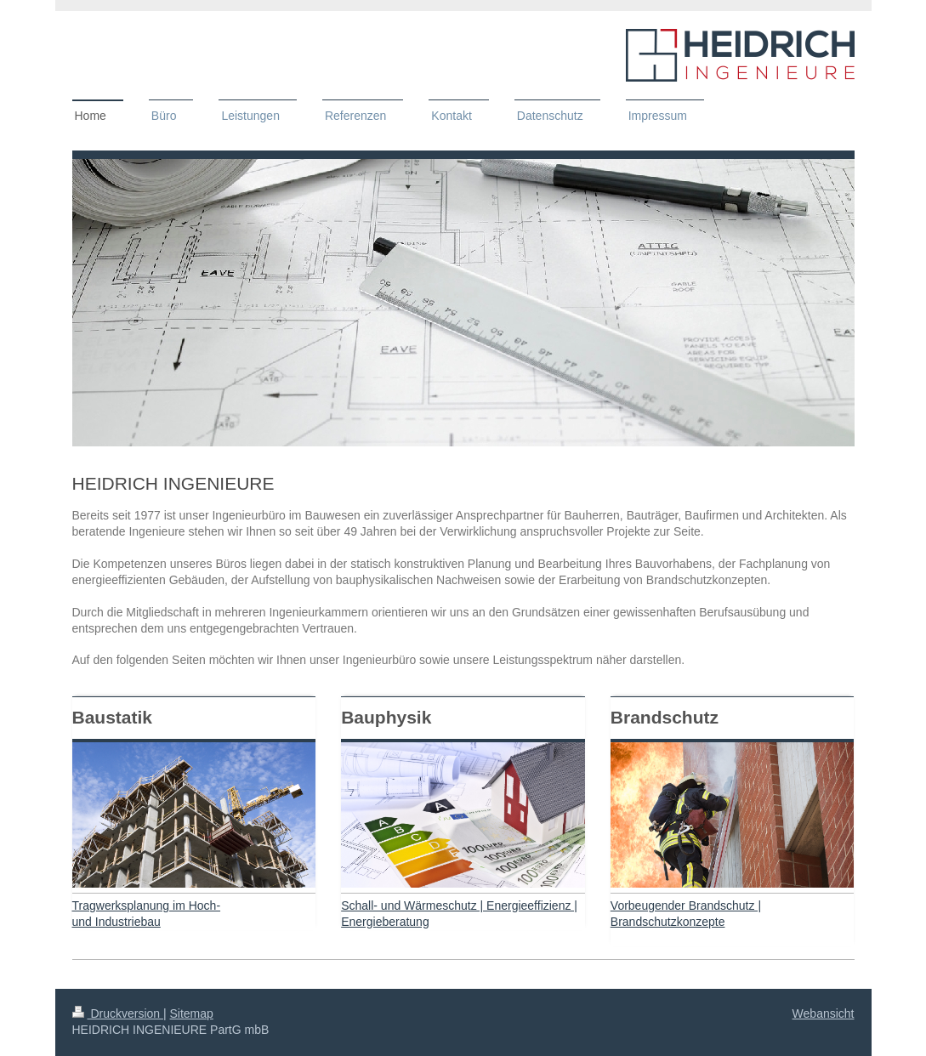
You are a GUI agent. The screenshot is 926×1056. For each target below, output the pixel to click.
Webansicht (823, 1013)
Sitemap (191, 1013)
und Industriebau (116, 921)
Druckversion (117, 1013)
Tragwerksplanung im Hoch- (146, 905)
